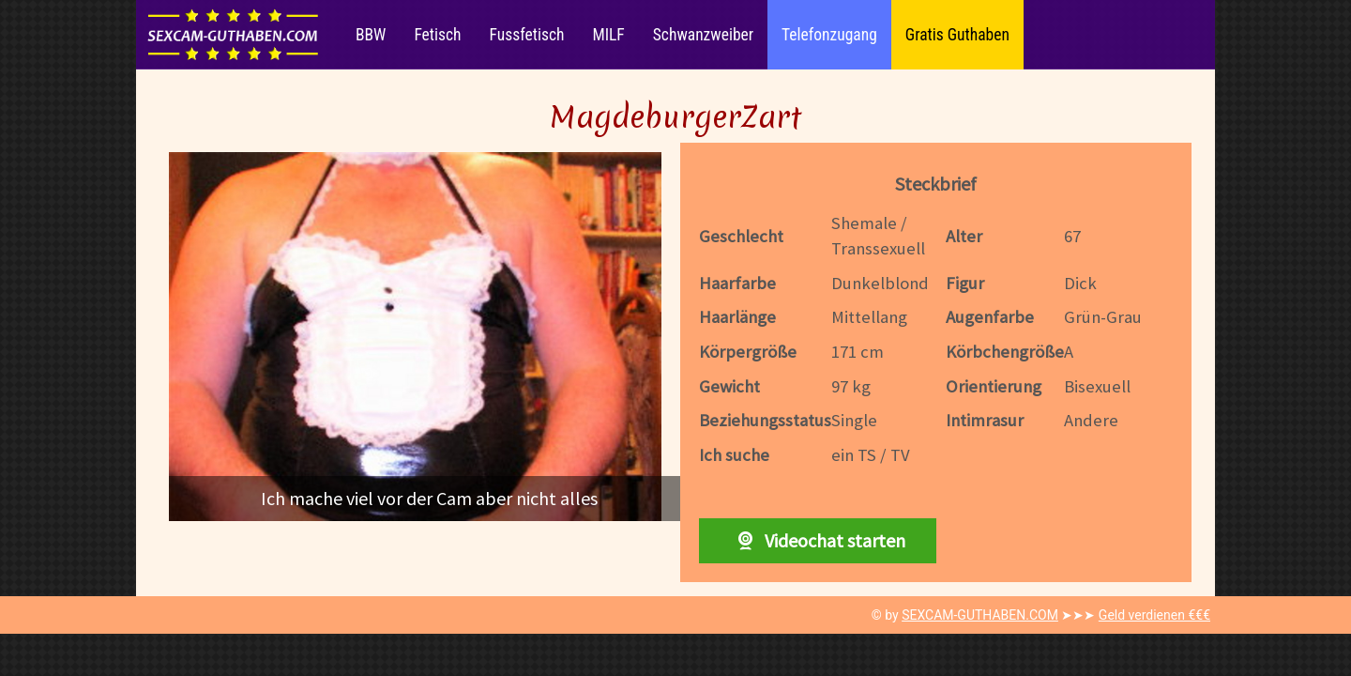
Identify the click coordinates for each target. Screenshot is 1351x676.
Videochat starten (817, 540)
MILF (608, 34)
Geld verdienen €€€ (1154, 614)
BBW (371, 34)
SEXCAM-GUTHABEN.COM (980, 614)
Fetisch (437, 34)
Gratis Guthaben (957, 34)
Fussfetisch (527, 34)
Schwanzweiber (703, 34)
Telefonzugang (829, 34)
